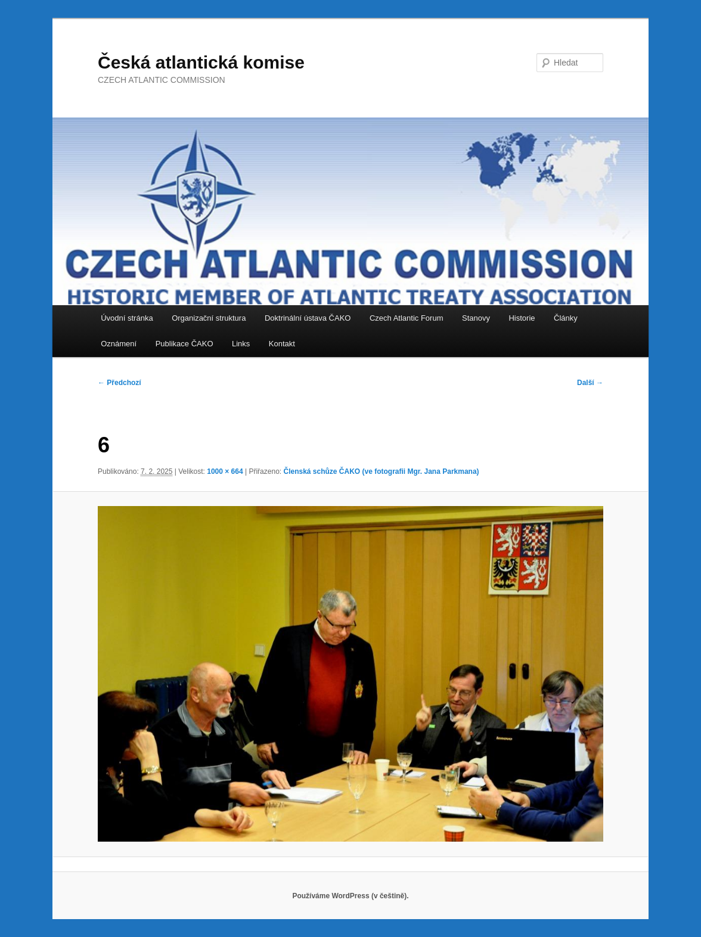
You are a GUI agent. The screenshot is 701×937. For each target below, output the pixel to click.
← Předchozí (119, 382)
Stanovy (476, 318)
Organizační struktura (209, 318)
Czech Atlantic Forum (406, 318)
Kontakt (282, 343)
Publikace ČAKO (184, 343)
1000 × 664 (225, 471)
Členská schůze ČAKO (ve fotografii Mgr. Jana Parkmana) (381, 471)
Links (241, 343)
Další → (590, 382)
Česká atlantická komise (201, 62)
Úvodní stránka (127, 318)
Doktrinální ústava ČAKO (308, 318)
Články (566, 318)
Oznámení (119, 343)
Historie (521, 318)
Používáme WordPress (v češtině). (350, 896)
